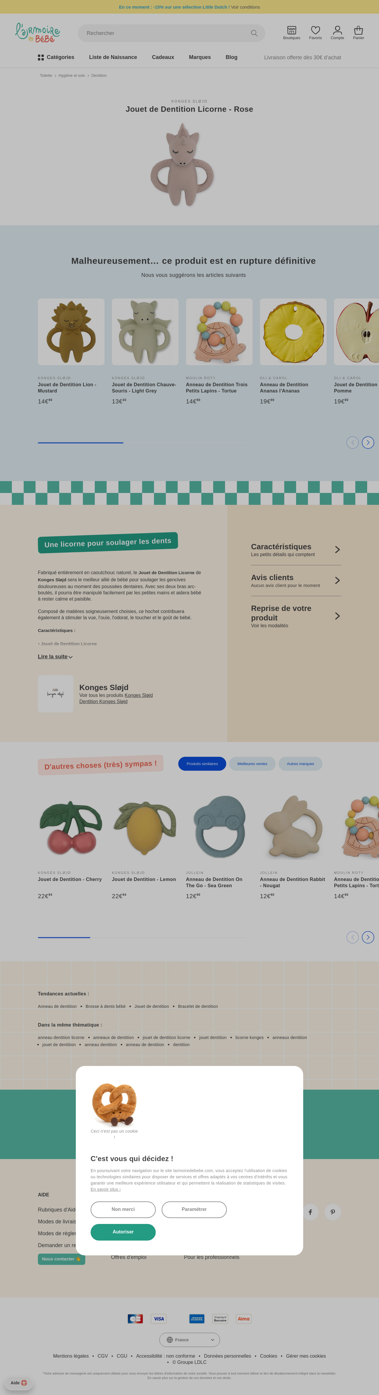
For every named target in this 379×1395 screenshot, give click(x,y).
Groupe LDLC (192, 1362)
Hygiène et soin (72, 75)
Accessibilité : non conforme (165, 1356)
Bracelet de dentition (198, 1006)
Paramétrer (194, 1209)
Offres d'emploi (129, 1257)
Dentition (99, 75)
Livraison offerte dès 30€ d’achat (302, 57)
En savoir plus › (106, 1189)
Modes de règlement (62, 1233)
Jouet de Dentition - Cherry (70, 879)
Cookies (268, 1356)
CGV (103, 1356)
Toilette (46, 75)
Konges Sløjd (189, 101)
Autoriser (123, 1231)
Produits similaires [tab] (202, 764)
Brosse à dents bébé (106, 1006)
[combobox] (189, 1340)
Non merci (123, 1209)
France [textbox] (182, 1339)
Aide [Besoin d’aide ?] (19, 1383)
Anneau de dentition (57, 1006)
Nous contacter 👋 (61, 1258)
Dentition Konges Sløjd (103, 701)
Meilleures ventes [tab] (252, 764)
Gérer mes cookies (306, 1356)
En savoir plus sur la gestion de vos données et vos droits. (189, 1378)
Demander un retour (62, 1245)
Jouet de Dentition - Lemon (144, 879)
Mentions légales (71, 1356)
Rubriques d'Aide (58, 1210)
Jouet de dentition (151, 1006)
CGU (122, 1356)
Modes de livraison (60, 1222)
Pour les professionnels (211, 1257)
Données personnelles (227, 1356)
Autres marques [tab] (300, 764)
